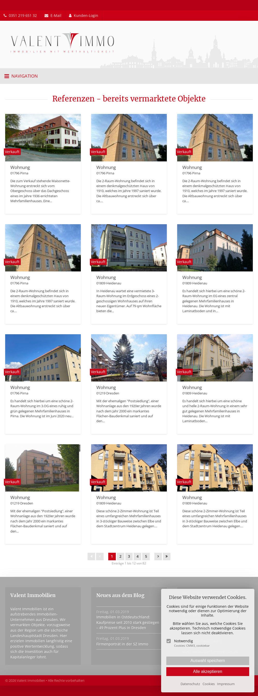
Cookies (209, 683)
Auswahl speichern (207, 660)
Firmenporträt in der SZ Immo (122, 644)
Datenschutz (190, 683)
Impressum (226, 683)
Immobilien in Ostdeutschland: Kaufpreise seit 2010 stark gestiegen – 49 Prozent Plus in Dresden (127, 622)
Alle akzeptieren (207, 671)
